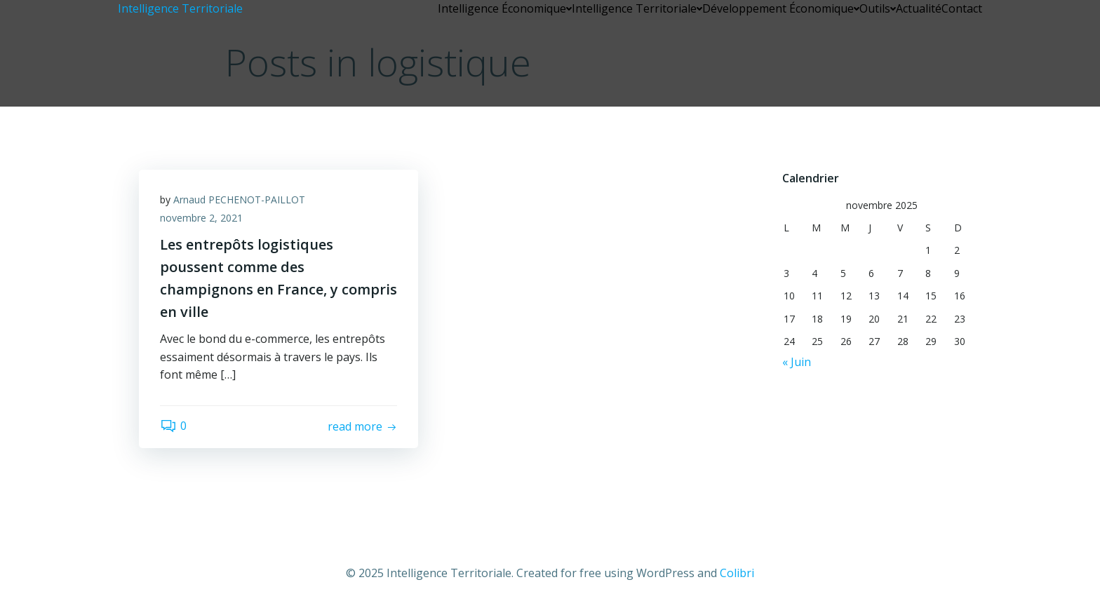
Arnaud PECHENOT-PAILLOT (239, 199)
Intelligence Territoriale (637, 8)
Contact (961, 8)
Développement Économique (780, 8)
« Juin (796, 362)
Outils (877, 8)
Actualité (918, 8)
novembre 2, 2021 (201, 217)
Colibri (737, 573)
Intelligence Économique (505, 8)
